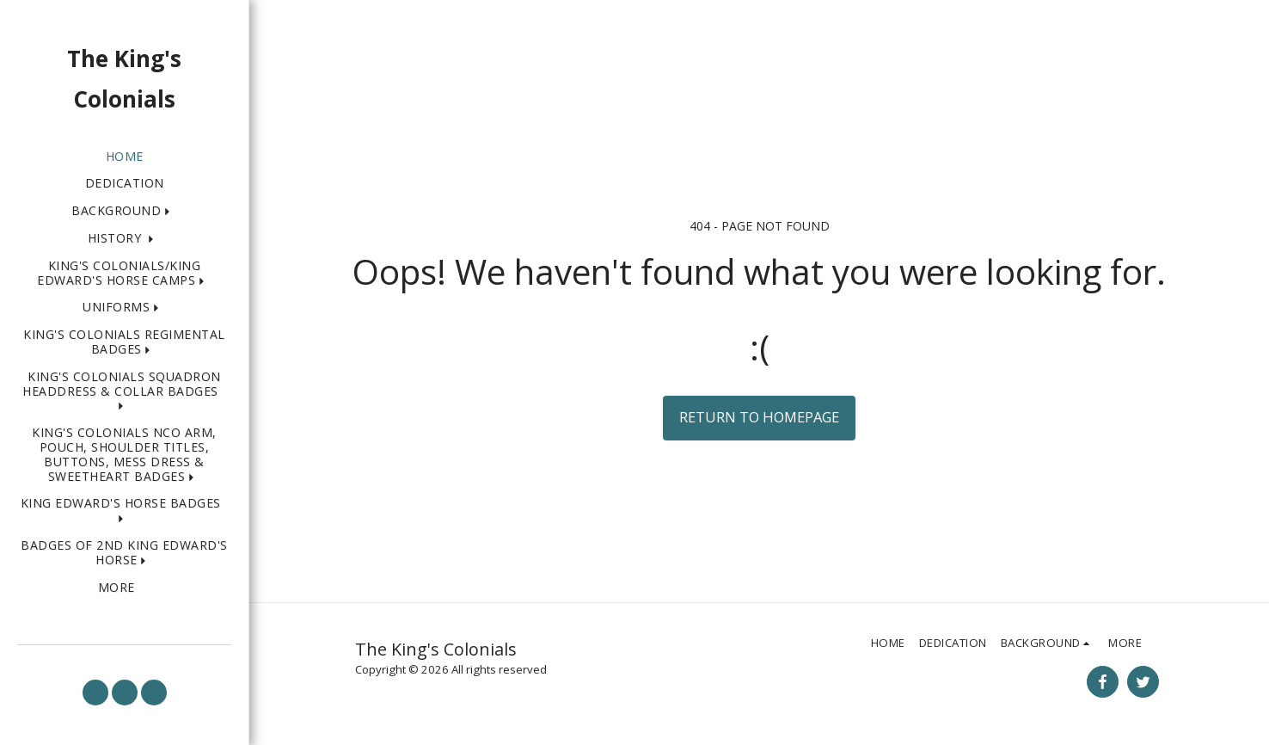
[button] (124, 211)
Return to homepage (759, 417)
